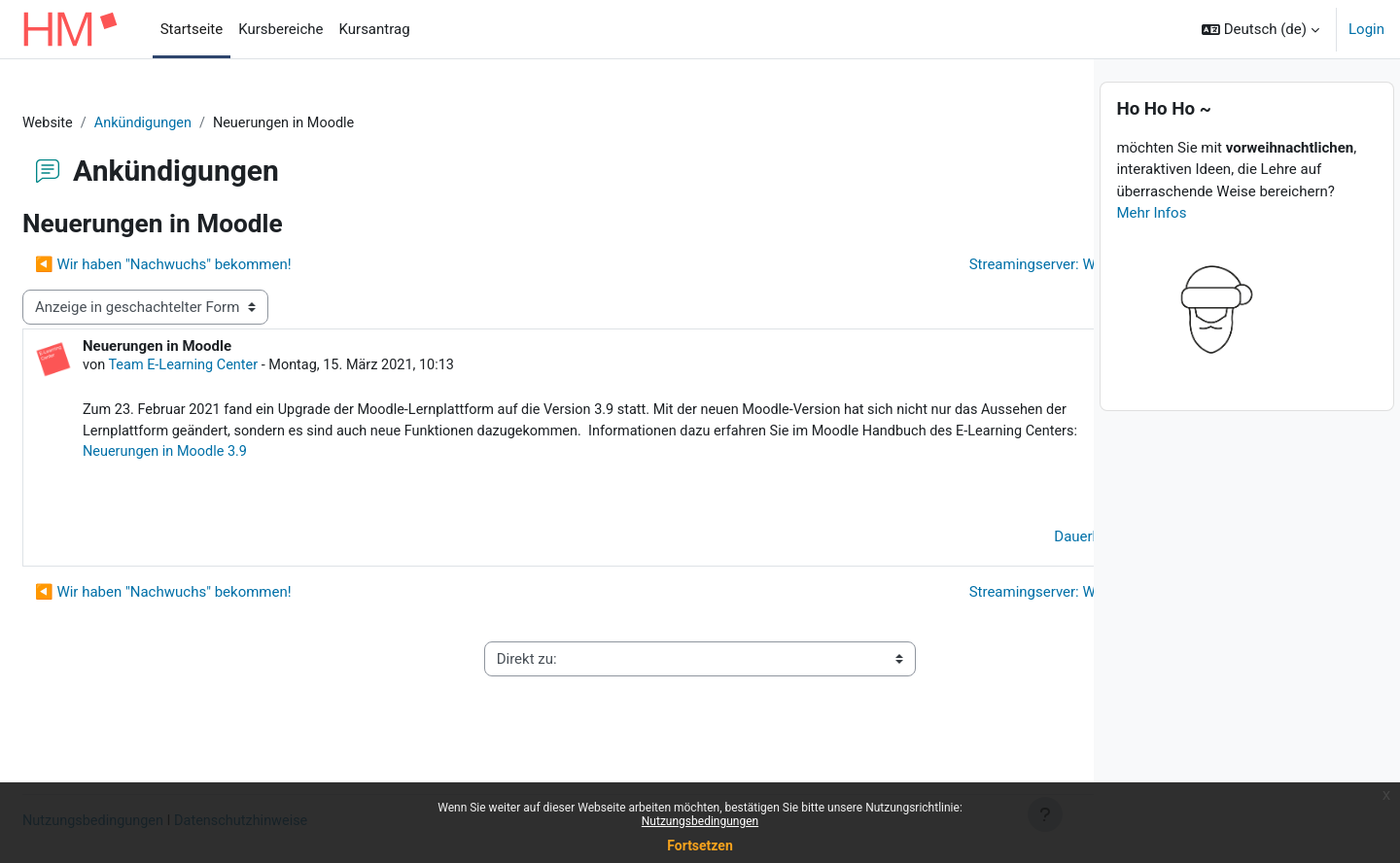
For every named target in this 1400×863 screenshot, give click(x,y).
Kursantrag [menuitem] (374, 29)
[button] (1260, 29)
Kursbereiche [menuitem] (280, 29)
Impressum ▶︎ (995, 686)
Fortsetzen (700, 845)
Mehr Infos (1151, 253)
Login (1366, 29)
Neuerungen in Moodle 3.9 (272, 478)
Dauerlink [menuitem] (1001, 563)
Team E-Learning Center (233, 367)
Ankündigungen (193, 123)
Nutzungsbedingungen (700, 821)
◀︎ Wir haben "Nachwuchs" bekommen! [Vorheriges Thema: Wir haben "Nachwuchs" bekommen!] (210, 265)
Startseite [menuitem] (192, 29)
